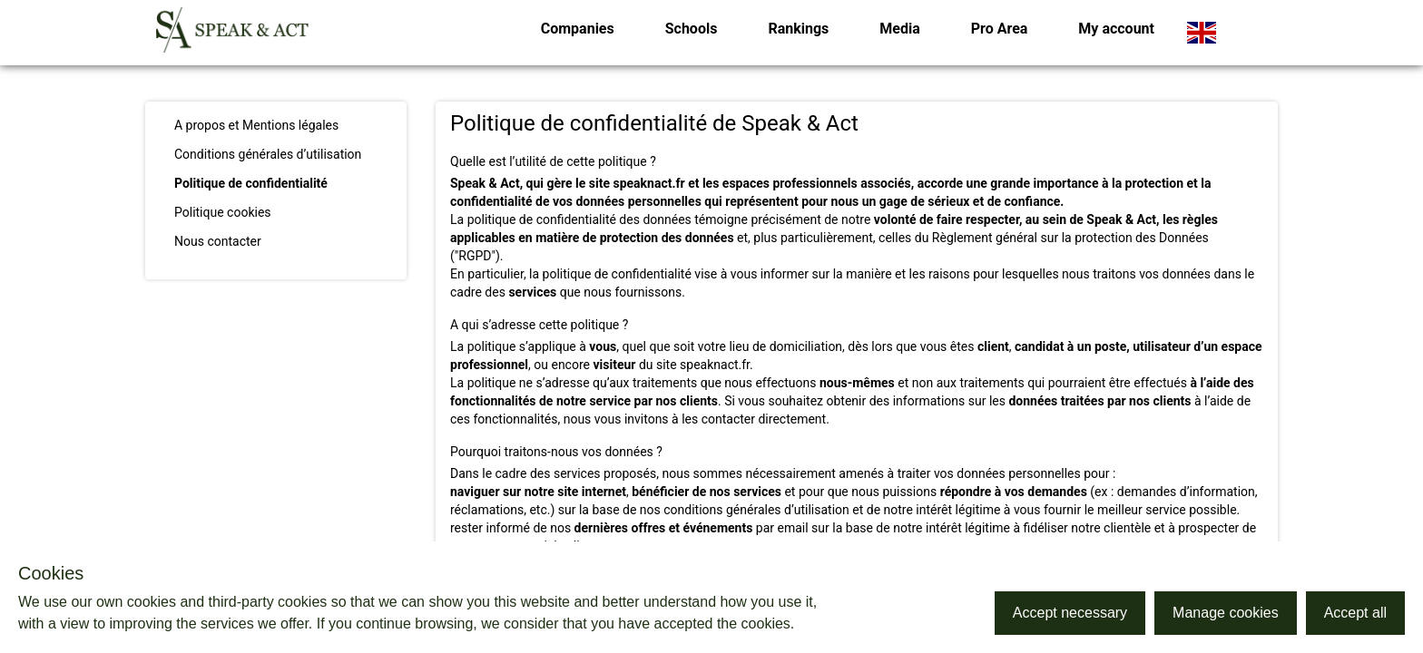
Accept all (1355, 612)
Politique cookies (222, 212)
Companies (577, 28)
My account (1116, 28)
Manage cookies (1226, 612)
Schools (691, 28)
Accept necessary (1070, 612)
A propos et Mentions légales (256, 125)
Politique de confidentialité (251, 183)
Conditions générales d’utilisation (267, 154)
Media (899, 28)
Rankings (798, 28)
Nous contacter (217, 241)
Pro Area (999, 28)
